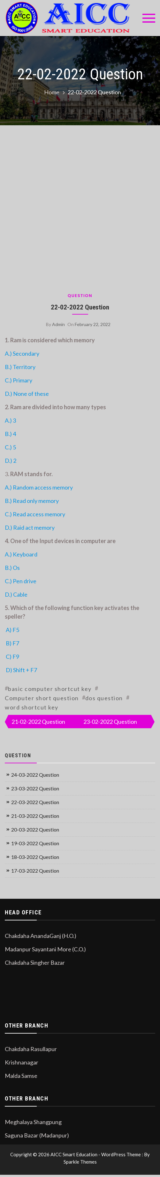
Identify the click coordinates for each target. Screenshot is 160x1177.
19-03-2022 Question (35, 843)
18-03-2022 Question (35, 857)
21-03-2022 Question (35, 816)
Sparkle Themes (80, 1162)
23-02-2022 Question (110, 721)
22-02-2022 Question (80, 307)
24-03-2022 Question (35, 775)
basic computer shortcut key (50, 688)
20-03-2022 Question (35, 829)
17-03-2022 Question (35, 871)
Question (80, 296)
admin (58, 324)
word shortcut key (31, 707)
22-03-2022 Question (35, 802)
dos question (104, 697)
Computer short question (42, 697)
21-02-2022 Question (38, 721)
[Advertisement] (65, 206)
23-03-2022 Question (35, 788)
